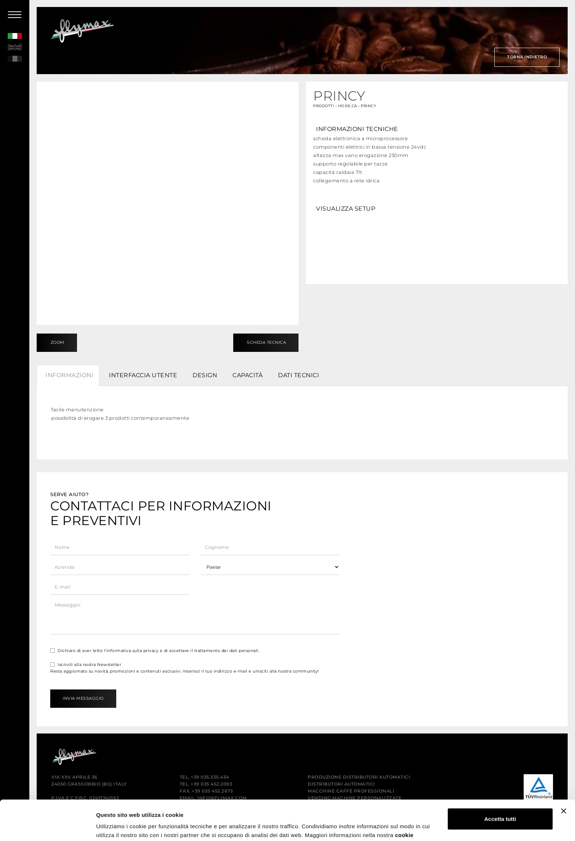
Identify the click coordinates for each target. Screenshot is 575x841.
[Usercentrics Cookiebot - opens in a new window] (47, 826)
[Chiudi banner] (563, 773)
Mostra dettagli (116, 826)
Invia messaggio (83, 698)
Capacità (247, 375)
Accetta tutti (500, 781)
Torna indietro (527, 56)
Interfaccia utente (143, 375)
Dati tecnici (298, 375)
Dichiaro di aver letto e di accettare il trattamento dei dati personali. (154, 650)
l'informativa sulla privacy (131, 650)
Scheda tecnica (266, 342)
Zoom (57, 342)
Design (205, 375)
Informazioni (69, 375)
